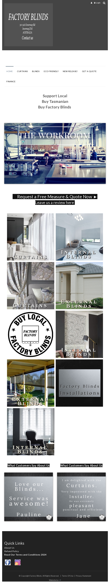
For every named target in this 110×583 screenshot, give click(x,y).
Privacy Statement (83, 576)
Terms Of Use (67, 576)
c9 (60, 580)
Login (98, 3)
